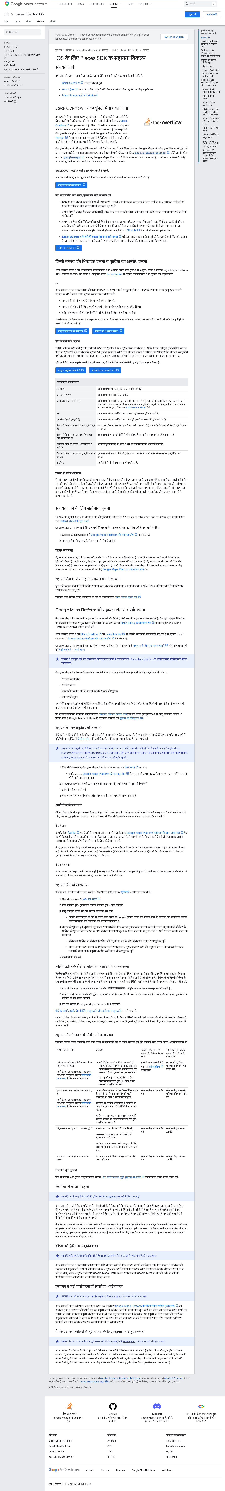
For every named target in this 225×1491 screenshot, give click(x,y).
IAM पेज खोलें (89, 899)
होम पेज (58, 50)
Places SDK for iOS (29, 14)
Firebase (120, 1470)
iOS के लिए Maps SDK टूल (61, 1457)
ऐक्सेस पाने (83, 738)
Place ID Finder (56, 1451)
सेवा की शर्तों (171, 1457)
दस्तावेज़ (105, 50)
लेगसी (53, 21)
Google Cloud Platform (144, 1470)
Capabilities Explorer (59, 1446)
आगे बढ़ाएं (80, 649)
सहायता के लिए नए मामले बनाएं (148, 645)
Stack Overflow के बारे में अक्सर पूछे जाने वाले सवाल (90, 236)
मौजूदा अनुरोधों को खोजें (69, 370)
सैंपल (28, 21)
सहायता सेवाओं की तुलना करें (75, 521)
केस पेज (72, 832)
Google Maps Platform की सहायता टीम (112, 534)
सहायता (169, 1451)
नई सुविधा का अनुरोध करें (103, 370)
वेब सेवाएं (111, 1457)
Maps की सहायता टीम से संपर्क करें (80, 95)
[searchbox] (22, 32)
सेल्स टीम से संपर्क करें (126, 597)
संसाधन (146, 50)
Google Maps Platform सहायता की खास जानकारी (153, 832)
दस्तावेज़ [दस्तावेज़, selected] (114, 3)
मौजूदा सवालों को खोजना (69, 185)
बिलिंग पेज (113, 753)
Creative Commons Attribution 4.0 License (120, 1378)
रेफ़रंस (17, 21)
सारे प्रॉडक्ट (167, 1470)
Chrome (105, 1470)
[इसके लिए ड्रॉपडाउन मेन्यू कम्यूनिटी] (152, 4)
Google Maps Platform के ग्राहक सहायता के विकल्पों (154, 659)
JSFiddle (131, 230)
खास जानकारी (65, 3)
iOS (6, 14)
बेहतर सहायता (97, 659)
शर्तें (50, 1484)
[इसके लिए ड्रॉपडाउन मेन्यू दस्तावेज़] (122, 4)
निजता (58, 1484)
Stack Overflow (71, 83)
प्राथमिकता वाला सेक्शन (135, 407)
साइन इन (59, 137)
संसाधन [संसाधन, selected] (40, 21)
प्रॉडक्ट (81, 3)
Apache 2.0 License (173, 1378)
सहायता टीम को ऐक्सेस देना (113, 714)
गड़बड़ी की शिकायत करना (106, 331)
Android (111, 1441)
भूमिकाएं (125, 892)
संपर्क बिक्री (212, 14)
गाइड (6, 21)
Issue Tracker (115, 274)
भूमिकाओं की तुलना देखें (131, 718)
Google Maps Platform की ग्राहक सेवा (123, 569)
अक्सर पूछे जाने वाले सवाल (60, 1441)
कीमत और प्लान (173, 1441)
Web (109, 1451)
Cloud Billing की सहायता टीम (135, 623)
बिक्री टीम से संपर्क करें (175, 1446)
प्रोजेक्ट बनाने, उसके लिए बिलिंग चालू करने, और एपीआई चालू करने (88, 1010)
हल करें (67, 649)
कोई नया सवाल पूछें (66, 247)
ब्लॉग (131, 3)
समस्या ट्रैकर (68, 89)
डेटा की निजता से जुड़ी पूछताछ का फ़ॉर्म (122, 1177)
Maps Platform (29, 4)
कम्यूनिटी (143, 3)
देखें (61, 649)
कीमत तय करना (97, 3)
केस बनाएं (130, 767)
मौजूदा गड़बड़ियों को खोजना (70, 331)
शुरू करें (192, 14)
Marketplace (77, 757)
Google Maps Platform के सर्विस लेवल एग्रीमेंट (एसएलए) (145, 1306)
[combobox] (200, 4)
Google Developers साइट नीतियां (95, 1381)
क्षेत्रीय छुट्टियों (154, 1066)
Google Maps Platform (86, 50)
